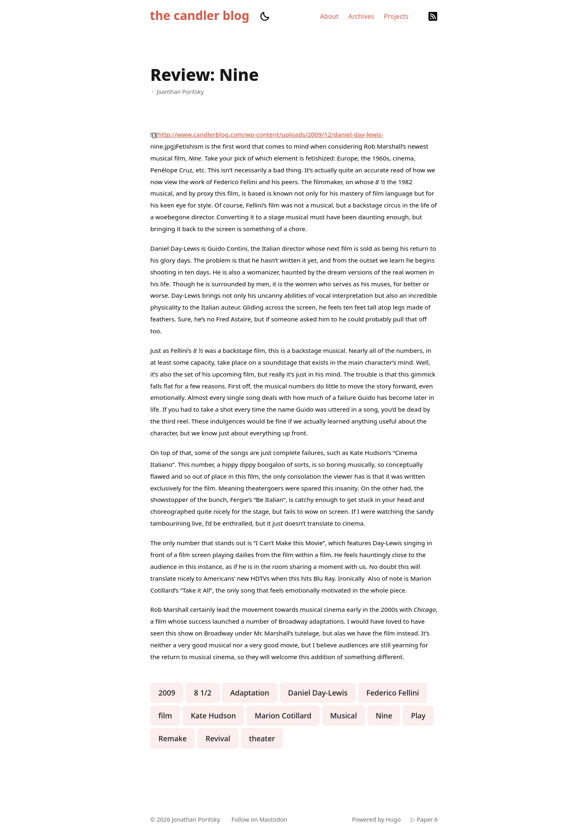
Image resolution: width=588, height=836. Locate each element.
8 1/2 (203, 693)
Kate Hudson (213, 715)
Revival (217, 738)
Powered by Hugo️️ (376, 819)
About (329, 16)
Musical (343, 715)
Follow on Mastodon (259, 819)
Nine (384, 715)
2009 (166, 693)
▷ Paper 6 (424, 819)
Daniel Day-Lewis (317, 693)
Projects (396, 16)
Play (418, 715)
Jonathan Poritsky (196, 819)
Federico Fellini (392, 693)
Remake (172, 738)
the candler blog (199, 15)
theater (262, 738)
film (165, 715)
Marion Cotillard (283, 715)
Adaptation (250, 693)
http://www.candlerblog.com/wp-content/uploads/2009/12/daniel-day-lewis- (270, 134)
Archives (361, 16)
